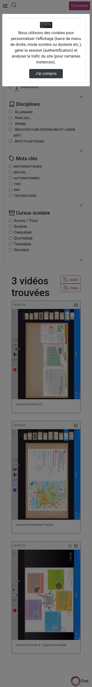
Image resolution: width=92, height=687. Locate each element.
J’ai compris (45, 73)
